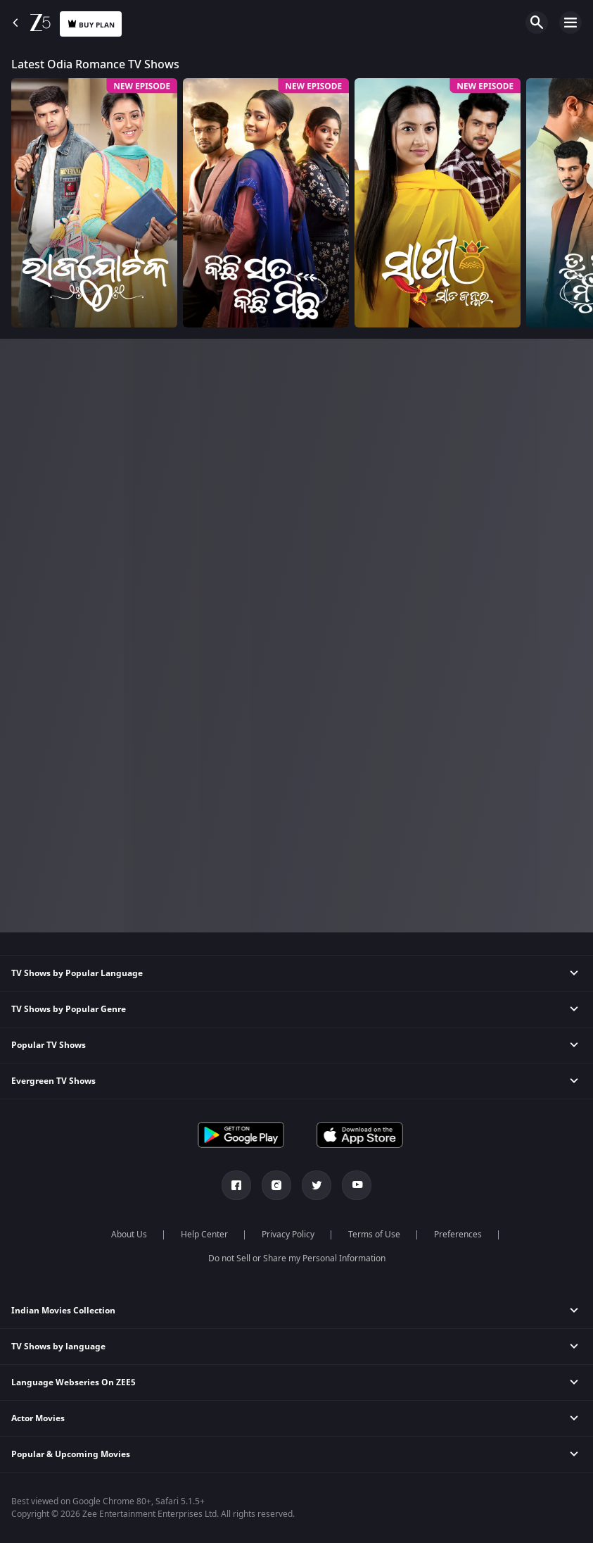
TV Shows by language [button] (58, 1346)
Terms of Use (374, 1234)
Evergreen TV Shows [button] (53, 1081)
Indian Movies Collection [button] (63, 1310)
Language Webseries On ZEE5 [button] (73, 1382)
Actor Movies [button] (38, 1418)
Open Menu (570, 22)
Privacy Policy (288, 1234)
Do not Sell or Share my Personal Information (296, 1258)
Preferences (458, 1234)
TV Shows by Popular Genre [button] (68, 1009)
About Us (129, 1234)
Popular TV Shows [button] (48, 1045)
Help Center (204, 1234)
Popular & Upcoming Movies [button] (70, 1454)
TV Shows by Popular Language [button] (77, 973)
